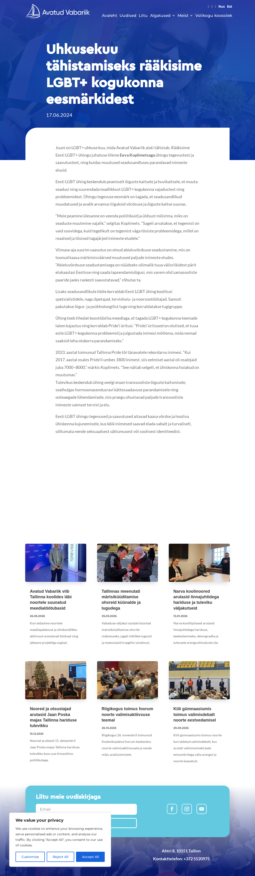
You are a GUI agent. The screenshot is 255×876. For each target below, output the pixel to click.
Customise (30, 857)
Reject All (60, 857)
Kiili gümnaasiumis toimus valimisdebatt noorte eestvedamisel (194, 714)
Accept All (90, 857)
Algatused (160, 15)
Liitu (143, 15)
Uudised (128, 15)
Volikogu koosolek (213, 15)
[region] (60, 840)
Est (229, 7)
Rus (221, 7)
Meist (183, 15)
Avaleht (109, 15)
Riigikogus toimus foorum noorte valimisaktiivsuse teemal (127, 714)
